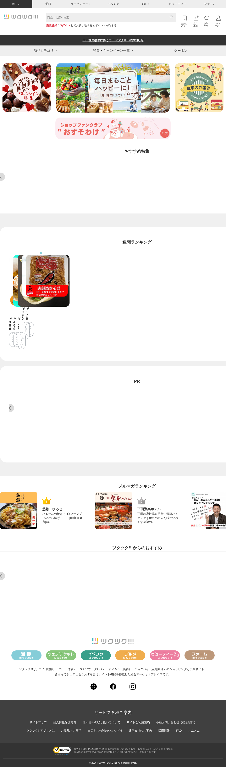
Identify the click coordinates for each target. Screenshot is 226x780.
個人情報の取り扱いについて (101, 735)
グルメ (145, 4)
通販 (48, 4)
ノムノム (194, 743)
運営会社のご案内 (140, 743)
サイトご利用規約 (138, 735)
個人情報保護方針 (64, 735)
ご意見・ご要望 (71, 743)
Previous (10, 416)
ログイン (64, 25)
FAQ (179, 743)
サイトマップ (38, 735)
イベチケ (113, 4)
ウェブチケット (81, 4)
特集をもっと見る (137, 217)
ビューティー (177, 4)
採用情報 (164, 743)
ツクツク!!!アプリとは (40, 743)
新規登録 (51, 25)
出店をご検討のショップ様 (105, 743)
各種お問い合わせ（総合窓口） (176, 735)
